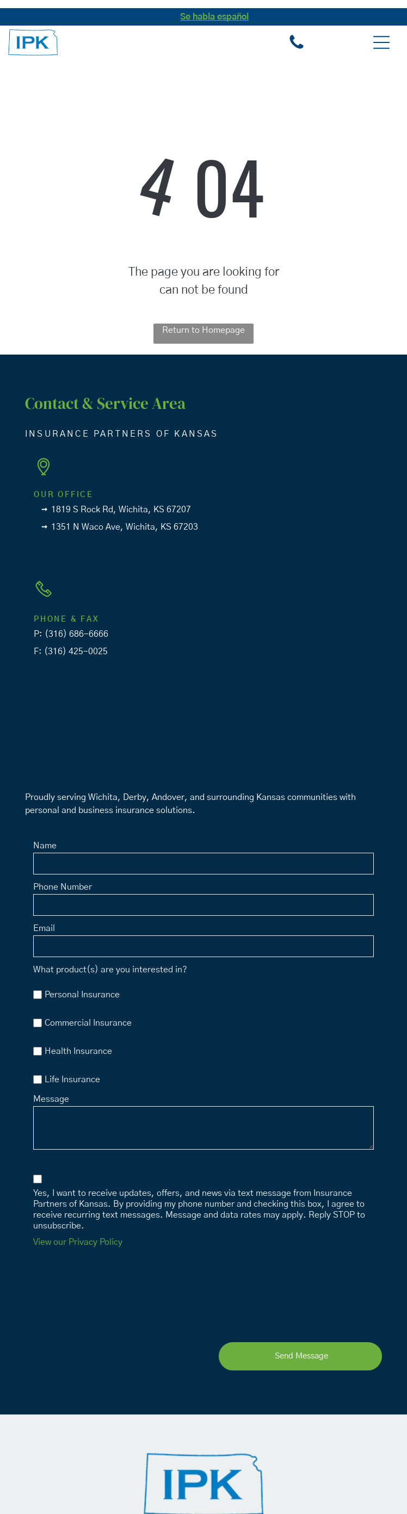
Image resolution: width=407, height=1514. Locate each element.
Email (44, 928)
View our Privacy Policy (77, 1242)
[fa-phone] (24, 22)
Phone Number (62, 887)
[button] (381, 42)
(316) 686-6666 (76, 634)
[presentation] (77, 1292)
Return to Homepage (203, 330)
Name (45, 845)
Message (51, 1099)
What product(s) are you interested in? (110, 969)
